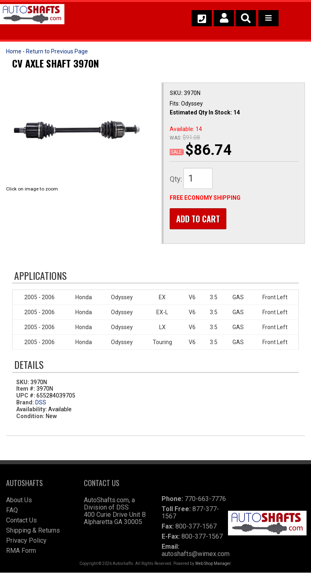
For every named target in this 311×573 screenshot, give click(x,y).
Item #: (26, 389)
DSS (40, 402)
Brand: (25, 402)
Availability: (31, 409)
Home (13, 51)
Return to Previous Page (57, 51)
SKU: (177, 93)
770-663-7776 (205, 499)
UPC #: (26, 395)
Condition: (30, 416)
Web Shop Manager (212, 564)
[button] (246, 18)
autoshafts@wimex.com (196, 554)
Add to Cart (198, 219)
